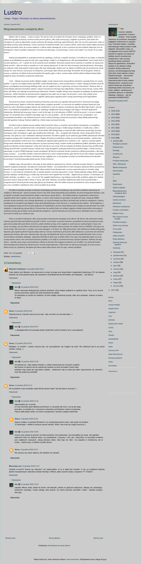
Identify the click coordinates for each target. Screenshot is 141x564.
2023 (113, 121)
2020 (113, 131)
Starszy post (98, 538)
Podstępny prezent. (120, 144)
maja (115, 272)
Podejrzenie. (117, 232)
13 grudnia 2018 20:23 (29, 287)
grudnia (116, 141)
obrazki (111, 335)
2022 (113, 124)
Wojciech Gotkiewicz (17, 269)
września (117, 259)
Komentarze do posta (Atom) (59, 545)
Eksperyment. (118, 147)
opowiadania (16, 256)
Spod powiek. (118, 171)
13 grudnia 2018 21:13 (23, 385)
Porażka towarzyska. (121, 161)
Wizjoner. (116, 157)
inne (110, 316)
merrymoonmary (72, 559)
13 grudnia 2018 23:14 (29, 449)
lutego (115, 282)
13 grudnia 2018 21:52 (29, 484)
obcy (110, 331)
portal (110, 343)
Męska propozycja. (120, 167)
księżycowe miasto (115, 324)
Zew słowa (112, 366)
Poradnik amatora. (120, 222)
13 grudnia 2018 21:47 (31, 466)
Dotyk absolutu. (119, 239)
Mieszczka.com (15, 466)
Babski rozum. (118, 213)
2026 (113, 111)
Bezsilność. (117, 203)
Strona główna (54, 538)
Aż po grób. (117, 229)
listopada (117, 252)
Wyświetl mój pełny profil (117, 101)
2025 (113, 114)
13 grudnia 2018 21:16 (29, 401)
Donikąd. (116, 150)
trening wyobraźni (115, 358)
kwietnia (116, 276)
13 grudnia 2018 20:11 (35, 269)
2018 (113, 138)
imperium (112, 312)
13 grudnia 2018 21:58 (29, 419)
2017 (113, 290)
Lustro (13, 12)
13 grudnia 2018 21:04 (29, 361)
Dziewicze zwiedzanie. (121, 206)
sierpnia (116, 262)
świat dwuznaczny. (115, 354)
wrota (110, 362)
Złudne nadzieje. (119, 188)
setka (110, 347)
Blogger (104, 559)
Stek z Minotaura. (119, 164)
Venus (11, 311)
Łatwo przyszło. (119, 236)
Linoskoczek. (118, 154)
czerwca (116, 269)
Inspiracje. (117, 248)
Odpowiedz (13, 278)
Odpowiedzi (16, 283)
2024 (113, 118)
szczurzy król (113, 350)
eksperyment (113, 308)
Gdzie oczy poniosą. (120, 225)
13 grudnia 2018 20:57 (23, 343)
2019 (113, 134)
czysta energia (114, 305)
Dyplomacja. (117, 184)
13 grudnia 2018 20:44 (23, 311)
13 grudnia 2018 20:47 (29, 327)
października (118, 255)
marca (116, 279)
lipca (115, 266)
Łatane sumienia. (119, 200)
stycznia (116, 286)
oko (16, 287)
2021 (113, 128)
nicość (110, 327)
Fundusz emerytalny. (121, 210)
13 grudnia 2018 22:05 (29, 432)
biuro (110, 301)
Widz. (115, 181)
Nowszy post (10, 538)
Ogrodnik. (116, 174)
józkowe (111, 320)
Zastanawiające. (119, 196)
